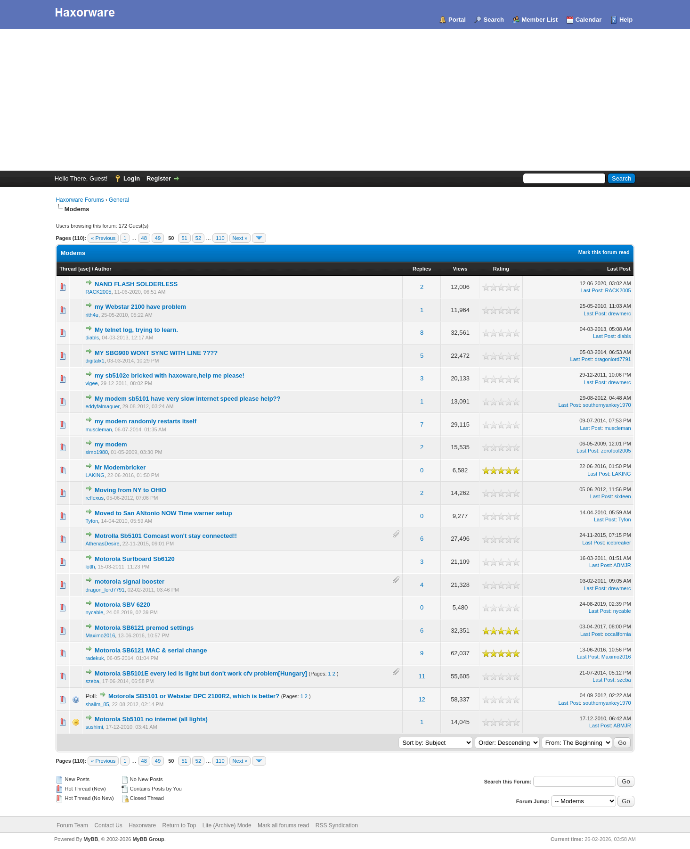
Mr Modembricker (120, 467)
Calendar (589, 19)
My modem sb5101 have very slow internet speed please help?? (187, 398)
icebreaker (619, 542)
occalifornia (618, 634)
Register (158, 178)
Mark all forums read (283, 825)
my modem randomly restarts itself (145, 421)
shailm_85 (97, 704)
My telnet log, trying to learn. (136, 329)
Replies (422, 269)
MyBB (90, 839)
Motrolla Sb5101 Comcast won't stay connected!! (166, 535)
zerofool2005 (616, 450)
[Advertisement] (345, 100)
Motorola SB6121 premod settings (144, 627)
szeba (92, 681)
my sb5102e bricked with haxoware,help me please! (169, 375)
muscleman (98, 429)
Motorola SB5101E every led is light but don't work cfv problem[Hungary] (201, 673)
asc (84, 269)
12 (421, 699)
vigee (91, 383)
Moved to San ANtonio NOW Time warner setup (163, 513)
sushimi (94, 727)
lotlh (90, 566)
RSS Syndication (337, 825)
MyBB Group (148, 839)
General (119, 200)
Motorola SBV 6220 (122, 604)
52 (198, 238)
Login (131, 178)
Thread (68, 269)
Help (626, 19)
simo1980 (96, 452)
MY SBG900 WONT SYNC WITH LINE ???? (156, 352)
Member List (539, 19)
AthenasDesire (102, 543)
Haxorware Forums (80, 200)
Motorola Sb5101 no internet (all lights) (151, 719)
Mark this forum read (604, 252)
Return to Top (179, 825)
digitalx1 (94, 360)
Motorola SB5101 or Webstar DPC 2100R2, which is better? (193, 696)
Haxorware (142, 825)
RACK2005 (98, 292)
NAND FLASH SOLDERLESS (136, 284)
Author (103, 269)
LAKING (94, 475)
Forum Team (72, 825)
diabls (92, 337)
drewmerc (619, 313)
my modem (111, 444)
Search (493, 19)
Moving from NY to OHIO (130, 490)
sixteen (623, 496)
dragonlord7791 (613, 359)
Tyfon (91, 521)
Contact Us (108, 825)
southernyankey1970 (607, 405)
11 (421, 676)
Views (460, 269)
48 (144, 238)
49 (158, 238)
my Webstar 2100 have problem (140, 306)
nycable (94, 612)
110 (220, 238)
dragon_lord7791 (104, 590)
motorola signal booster (129, 581)
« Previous (103, 238)
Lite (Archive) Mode (227, 825)
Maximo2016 (100, 635)
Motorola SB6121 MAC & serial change (151, 650)
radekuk (94, 658)
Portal (457, 19)
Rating (501, 269)
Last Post (619, 269)
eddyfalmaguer (102, 406)
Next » (240, 238)
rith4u (91, 315)
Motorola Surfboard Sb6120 (135, 558)
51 (184, 238)
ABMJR (622, 565)
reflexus (94, 498)
